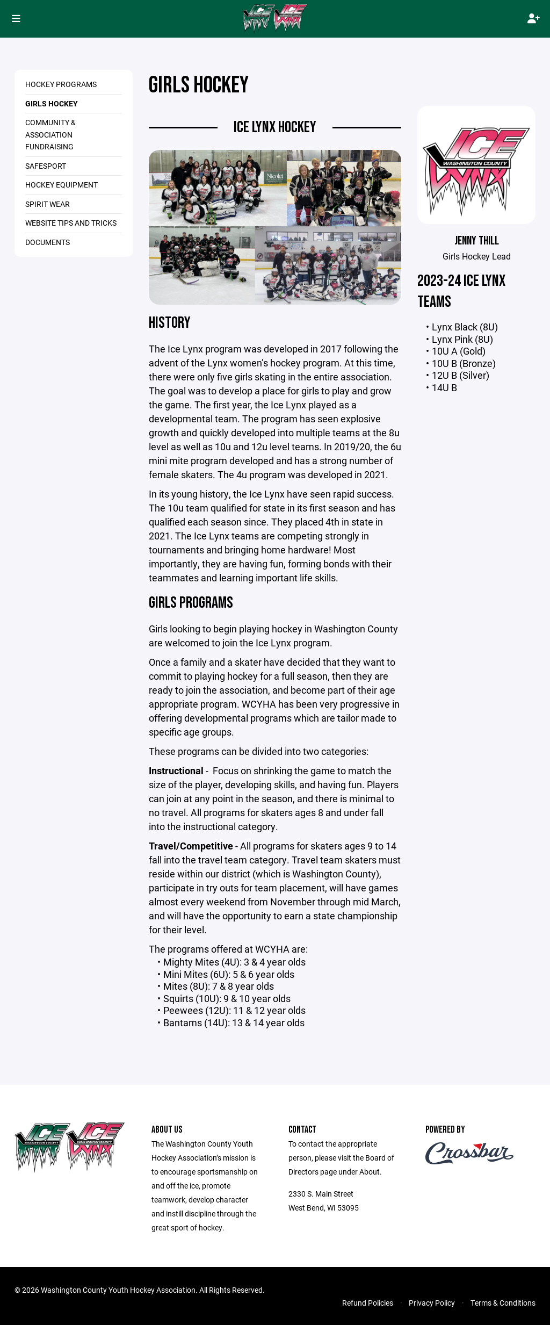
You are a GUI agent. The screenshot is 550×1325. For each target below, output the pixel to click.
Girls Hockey (51, 103)
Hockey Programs (61, 84)
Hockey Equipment (61, 184)
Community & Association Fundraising (50, 134)
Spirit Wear (47, 204)
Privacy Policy (432, 1303)
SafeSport (45, 166)
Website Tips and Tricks (71, 223)
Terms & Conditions (503, 1303)
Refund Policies (367, 1303)
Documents (47, 242)
